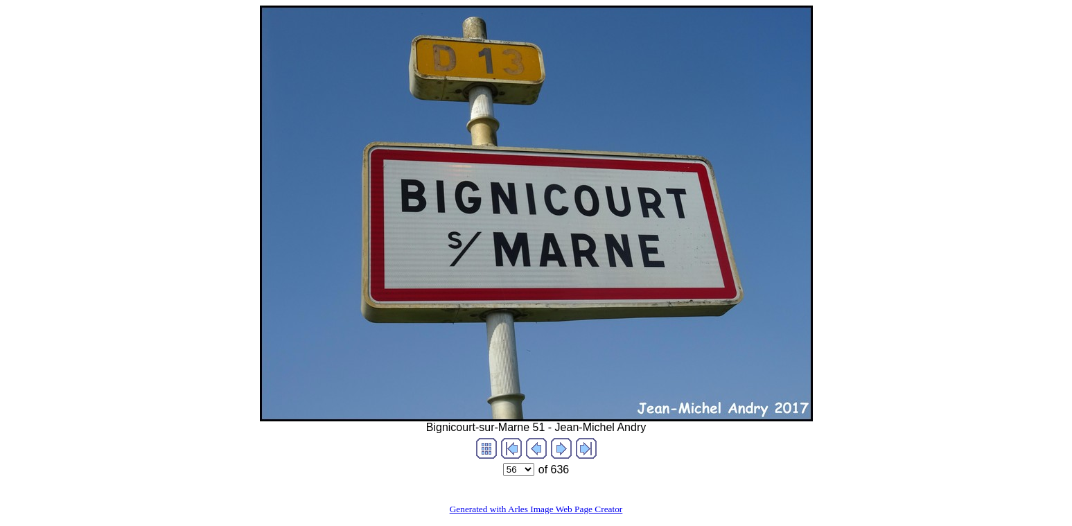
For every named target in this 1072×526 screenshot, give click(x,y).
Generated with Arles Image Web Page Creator (536, 509)
